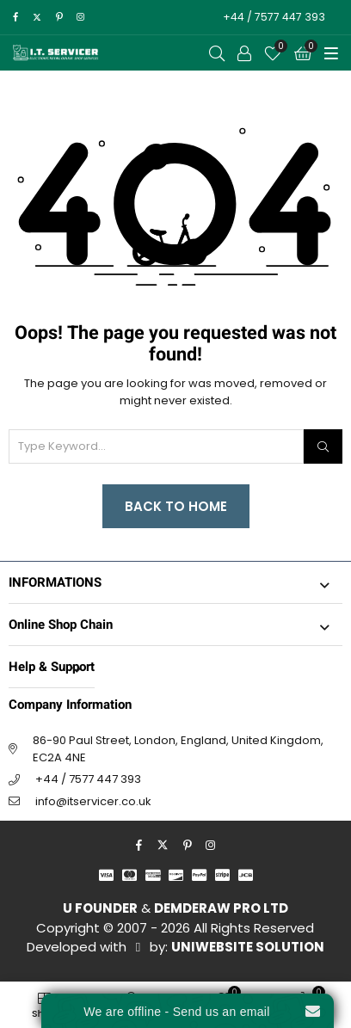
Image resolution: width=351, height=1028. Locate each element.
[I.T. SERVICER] (56, 53)
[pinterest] (59, 17)
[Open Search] (217, 53)
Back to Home (176, 506)
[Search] (323, 446)
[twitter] (36, 17)
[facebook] (15, 17)
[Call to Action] (244, 53)
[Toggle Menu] (331, 53)
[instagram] (80, 17)
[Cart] (302, 53)
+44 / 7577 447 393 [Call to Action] (274, 16)
